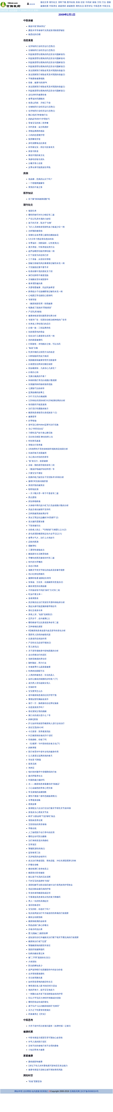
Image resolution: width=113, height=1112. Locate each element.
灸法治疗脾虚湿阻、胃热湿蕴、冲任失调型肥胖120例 (52, 861)
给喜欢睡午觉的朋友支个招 (40, 271)
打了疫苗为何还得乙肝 (38, 255)
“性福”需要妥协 (35, 1081)
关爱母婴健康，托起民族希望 (41, 287)
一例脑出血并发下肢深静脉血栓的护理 (45, 994)
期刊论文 (53, 2)
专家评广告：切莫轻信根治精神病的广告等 (47, 320)
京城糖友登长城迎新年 (38, 279)
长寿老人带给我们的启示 (39, 324)
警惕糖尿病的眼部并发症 (39, 945)
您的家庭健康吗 (35, 340)
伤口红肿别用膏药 (36, 574)
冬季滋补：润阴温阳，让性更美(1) (43, 243)
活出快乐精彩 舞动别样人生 (40, 437)
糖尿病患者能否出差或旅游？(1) (42, 412)
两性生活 (80, 6)
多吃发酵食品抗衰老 (37, 143)
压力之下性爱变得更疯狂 (39, 1010)
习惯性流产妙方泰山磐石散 (40, 433)
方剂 (99, 2)
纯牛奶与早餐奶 (35, 562)
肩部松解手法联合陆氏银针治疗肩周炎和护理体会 (50, 885)
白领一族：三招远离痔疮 (39, 328)
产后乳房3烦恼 (35, 312)
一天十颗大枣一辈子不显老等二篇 (43, 493)
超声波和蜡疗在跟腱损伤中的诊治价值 (45, 970)
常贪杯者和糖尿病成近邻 (39, 893)
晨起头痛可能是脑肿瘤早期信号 (42, 606)
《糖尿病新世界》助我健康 (40, 304)
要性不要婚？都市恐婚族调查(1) (42, 796)
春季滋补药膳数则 (36, 99)
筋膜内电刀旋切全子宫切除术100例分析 (46, 477)
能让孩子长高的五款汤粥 (39, 877)
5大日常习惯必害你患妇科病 (41, 239)
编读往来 (32, 211)
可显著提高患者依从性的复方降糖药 (44, 897)
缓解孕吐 (32, 546)
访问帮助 (27, 1091)
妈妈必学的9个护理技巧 (39, 119)
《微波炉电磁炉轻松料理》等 (41, 469)
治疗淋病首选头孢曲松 (38, 840)
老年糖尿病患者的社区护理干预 (42, 695)
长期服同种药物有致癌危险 (40, 384)
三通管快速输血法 (36, 550)
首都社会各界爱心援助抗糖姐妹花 (43, 235)
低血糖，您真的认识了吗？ (40, 179)
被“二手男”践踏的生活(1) (39, 957)
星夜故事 (32, 804)
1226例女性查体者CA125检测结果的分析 (46, 400)
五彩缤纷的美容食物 (37, 824)
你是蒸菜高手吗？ (36, 707)
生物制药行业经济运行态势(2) (41, 50)
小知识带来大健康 (36, 1050)
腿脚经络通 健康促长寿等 (39, 578)
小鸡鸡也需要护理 (36, 135)
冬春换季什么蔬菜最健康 (39, 667)
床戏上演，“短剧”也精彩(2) (40, 614)
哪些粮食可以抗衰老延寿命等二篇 (43, 622)
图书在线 (71, 2)
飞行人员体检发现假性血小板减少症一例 (46, 227)
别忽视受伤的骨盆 (36, 332)
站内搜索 (36, 1091)
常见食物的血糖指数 (37, 792)
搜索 (109, 2)
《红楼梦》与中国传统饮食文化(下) (44, 744)
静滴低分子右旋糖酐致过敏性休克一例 (45, 291)
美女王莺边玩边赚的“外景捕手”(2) (43, 517)
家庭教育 (71, 6)
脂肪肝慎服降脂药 (36, 949)
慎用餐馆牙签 (34, 139)
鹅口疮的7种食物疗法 (38, 115)
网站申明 (18, 1091)
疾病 (78, 2)
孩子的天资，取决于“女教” (40, 223)
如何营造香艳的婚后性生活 (40, 982)
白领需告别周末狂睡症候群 (40, 364)
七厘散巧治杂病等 (36, 388)
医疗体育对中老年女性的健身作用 (43, 752)
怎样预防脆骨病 (35, 231)
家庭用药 (62, 6)
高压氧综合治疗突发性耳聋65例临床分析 (46, 602)
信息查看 (13, 10)
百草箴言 (32, 844)
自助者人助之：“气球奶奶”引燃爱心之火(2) (47, 530)
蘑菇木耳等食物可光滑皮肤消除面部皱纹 (46, 30)
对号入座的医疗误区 (37, 1042)
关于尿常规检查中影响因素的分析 (43, 651)
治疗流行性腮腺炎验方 (38, 408)
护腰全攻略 (33, 865)
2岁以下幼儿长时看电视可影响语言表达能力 (48, 1066)
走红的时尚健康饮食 (37, 95)
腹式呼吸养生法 (35, 776)
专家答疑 (32, 299)
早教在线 (32, 828)
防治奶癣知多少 (35, 966)
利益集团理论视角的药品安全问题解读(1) (46, 91)
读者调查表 (33, 598)
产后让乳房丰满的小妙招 (39, 219)
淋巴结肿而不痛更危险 (38, 275)
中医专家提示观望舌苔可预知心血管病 (45, 1038)
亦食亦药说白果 (35, 929)
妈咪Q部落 (33, 719)
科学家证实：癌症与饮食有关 (41, 147)
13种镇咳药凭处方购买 (38, 356)
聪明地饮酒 (33, 489)
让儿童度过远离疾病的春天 (40, 756)
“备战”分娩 (33, 348)
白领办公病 (33, 372)
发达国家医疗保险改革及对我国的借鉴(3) (46, 70)
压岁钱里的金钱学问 (37, 857)
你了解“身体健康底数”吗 (39, 199)
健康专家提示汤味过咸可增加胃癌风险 (45, 1070)
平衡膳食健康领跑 (36, 78)
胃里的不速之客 (35, 187)
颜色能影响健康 (35, 1062)
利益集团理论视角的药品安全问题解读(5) (46, 54)
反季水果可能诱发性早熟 (39, 167)
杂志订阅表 (33, 566)
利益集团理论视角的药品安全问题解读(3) (46, 62)
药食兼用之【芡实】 (37, 1014)
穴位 (104, 2)
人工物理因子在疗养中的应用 (41, 832)
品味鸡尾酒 (33, 542)
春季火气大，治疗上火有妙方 (41, 538)
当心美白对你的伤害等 (38, 457)
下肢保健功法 (34, 526)
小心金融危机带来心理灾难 (40, 788)
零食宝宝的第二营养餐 (38, 123)
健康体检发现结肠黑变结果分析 (42, 316)
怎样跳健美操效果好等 (38, 513)
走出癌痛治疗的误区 (37, 655)
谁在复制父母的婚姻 (37, 711)
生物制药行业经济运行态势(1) (41, 107)
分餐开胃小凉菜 (35, 163)
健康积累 (44, 6)
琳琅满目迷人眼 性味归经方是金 (42, 986)
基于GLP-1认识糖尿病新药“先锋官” (44, 1006)
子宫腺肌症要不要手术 (38, 267)
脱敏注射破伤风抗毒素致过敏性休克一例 (46, 263)
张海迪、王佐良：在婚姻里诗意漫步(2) (45, 582)
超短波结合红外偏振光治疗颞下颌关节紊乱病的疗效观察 (53, 937)
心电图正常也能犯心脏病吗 (40, 295)
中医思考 (98, 6)
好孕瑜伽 (32, 421)
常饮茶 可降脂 (34, 760)
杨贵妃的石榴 (34, 34)
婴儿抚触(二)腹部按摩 (38, 933)
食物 (94, 2)
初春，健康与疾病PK (37, 82)
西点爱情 (32, 497)
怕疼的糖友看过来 (36, 953)
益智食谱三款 (34, 853)
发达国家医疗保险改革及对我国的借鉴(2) (46, 74)
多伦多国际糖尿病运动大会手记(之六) (45, 534)
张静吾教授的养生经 (37, 659)
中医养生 (53, 6)
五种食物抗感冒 (35, 626)
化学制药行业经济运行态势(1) (41, 111)
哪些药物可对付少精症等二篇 (41, 215)
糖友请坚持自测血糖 (37, 586)
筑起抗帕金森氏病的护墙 (39, 889)
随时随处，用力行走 (37, 663)
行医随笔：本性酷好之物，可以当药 (44, 344)
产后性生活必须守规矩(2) (39, 643)
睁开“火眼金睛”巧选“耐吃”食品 (41, 816)
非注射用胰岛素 (35, 978)
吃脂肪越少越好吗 (36, 780)
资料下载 (62, 2)
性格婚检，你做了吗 (37, 739)
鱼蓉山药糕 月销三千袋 (39, 103)
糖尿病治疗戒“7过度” (37, 941)
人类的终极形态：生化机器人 (41, 675)
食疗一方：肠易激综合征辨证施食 (43, 703)
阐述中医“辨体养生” (37, 26)
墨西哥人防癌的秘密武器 (39, 635)
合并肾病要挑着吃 (36, 974)
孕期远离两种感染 (36, 131)
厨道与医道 (33, 151)
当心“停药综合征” (36, 429)
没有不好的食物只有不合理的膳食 (43, 1046)
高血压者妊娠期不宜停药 (39, 509)
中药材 (89, 2)
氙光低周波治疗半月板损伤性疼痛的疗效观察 (48, 913)
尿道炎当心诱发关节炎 (38, 812)
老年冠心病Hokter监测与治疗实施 (43, 425)
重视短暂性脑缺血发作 (38, 699)
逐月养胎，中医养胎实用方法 (41, 247)
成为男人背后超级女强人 (39, 683)
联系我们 (44, 1091)
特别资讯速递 (34, 441)
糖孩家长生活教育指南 (38, 554)
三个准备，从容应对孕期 (39, 259)
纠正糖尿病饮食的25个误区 (40, 735)
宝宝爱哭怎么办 (35, 691)
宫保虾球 (32, 687)
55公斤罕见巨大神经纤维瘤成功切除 (44, 998)
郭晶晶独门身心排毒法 (38, 925)
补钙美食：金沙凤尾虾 (38, 127)
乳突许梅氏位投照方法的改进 (41, 352)
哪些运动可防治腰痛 (37, 836)
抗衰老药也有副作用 (37, 639)
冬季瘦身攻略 (34, 800)
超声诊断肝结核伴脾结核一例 (41, 251)
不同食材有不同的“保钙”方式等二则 (44, 590)
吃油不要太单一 (35, 594)
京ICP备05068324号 (89, 1091)
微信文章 (44, 2)
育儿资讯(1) (33, 647)
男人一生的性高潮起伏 (38, 901)
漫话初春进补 (34, 905)
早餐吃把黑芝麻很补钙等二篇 (41, 558)
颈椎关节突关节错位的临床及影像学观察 (46, 570)
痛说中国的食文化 (36, 155)
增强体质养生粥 (35, 820)
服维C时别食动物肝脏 (38, 481)
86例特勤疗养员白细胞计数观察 (42, 380)
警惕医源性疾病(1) (36, 848)
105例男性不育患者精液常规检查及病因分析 (48, 449)
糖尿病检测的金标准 (37, 921)
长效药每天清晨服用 (37, 453)
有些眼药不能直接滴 (37, 404)
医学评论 (89, 6)
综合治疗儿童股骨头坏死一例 (41, 336)
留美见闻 (32, 764)
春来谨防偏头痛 (35, 283)
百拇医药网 (75, 1091)
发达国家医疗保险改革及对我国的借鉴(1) (46, 87)
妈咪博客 (32, 748)
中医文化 (106, 6)
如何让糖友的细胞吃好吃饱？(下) (43, 679)
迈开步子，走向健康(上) (39, 618)
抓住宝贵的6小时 (36, 727)
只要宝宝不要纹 (35, 473)
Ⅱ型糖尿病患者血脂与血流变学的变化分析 (47, 630)
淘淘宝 (31, 768)
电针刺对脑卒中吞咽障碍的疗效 (42, 772)
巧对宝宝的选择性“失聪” (39, 881)
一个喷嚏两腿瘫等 (36, 183)
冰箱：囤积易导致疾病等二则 (41, 465)
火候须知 (32, 961)
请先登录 (31, 4)
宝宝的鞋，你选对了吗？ (39, 909)
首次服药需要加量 (36, 521)
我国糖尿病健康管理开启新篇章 (42, 360)
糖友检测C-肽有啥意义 (38, 869)
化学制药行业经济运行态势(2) (41, 46)
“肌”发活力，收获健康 (38, 461)
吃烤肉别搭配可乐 (36, 671)
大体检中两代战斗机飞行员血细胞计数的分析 (48, 505)
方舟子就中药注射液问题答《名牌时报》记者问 (49, 1026)
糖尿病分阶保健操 (36, 873)
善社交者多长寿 (35, 610)
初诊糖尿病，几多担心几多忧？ (42, 368)
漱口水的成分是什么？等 (39, 715)
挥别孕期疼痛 (34, 501)
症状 (83, 2)
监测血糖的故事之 (36, 392)
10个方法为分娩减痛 (37, 396)
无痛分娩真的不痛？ (37, 376)
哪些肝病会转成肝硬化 (38, 1002)
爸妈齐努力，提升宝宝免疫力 (41, 990)
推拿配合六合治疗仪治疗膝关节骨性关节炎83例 (49, 808)
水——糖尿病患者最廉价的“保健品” (44, 784)
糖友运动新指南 (35, 917)
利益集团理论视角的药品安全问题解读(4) (46, 58)
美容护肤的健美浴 (36, 485)
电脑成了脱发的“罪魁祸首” (40, 308)
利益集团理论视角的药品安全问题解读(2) (46, 66)
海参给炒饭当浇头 (36, 159)
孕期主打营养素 (35, 445)
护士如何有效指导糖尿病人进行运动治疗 (46, 723)
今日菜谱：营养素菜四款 (39, 731)
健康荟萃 (32, 417)
